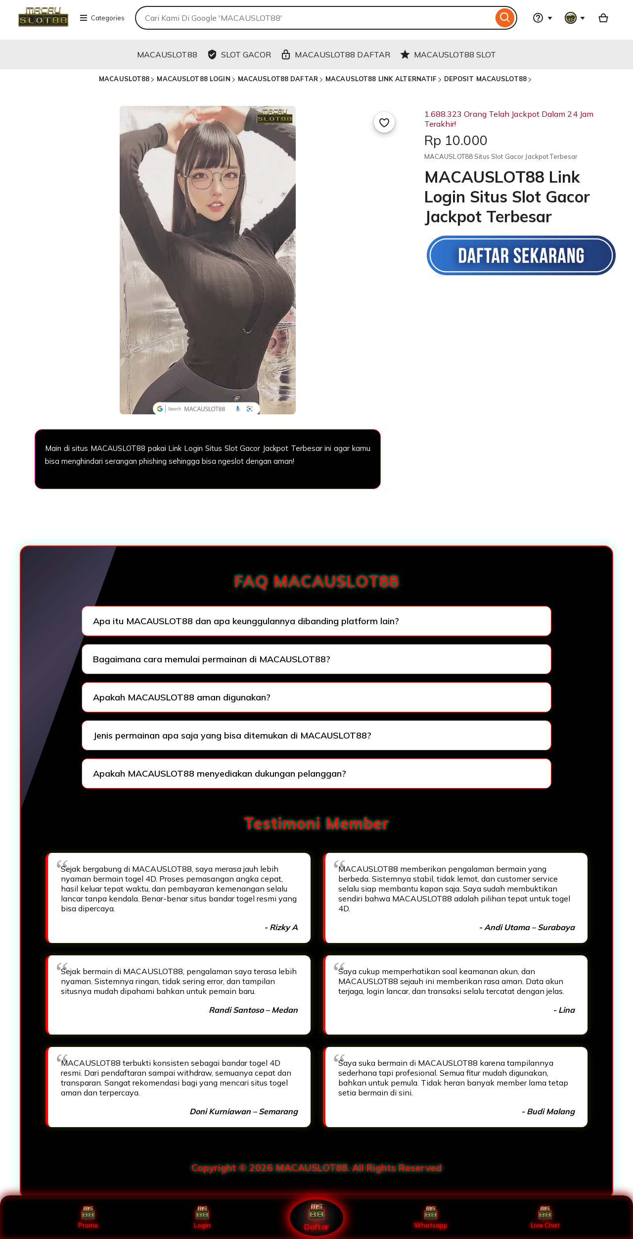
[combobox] (314, 18)
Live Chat (545, 1217)
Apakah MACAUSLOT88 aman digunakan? (182, 697)
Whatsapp (431, 1217)
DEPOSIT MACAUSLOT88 (485, 79)
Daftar (316, 1217)
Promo (88, 1217)
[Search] (505, 18)
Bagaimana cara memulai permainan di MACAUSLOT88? (211, 659)
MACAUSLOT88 (124, 79)
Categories (102, 17)
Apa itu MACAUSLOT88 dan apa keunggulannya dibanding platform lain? (246, 621)
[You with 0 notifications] (575, 18)
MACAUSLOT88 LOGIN (193, 79)
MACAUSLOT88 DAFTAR (278, 79)
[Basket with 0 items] (603, 18)
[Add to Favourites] (384, 122)
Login (202, 1217)
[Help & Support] (542, 18)
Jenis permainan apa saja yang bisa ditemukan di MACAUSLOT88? (232, 735)
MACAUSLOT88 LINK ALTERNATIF (381, 79)
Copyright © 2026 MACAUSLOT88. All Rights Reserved (316, 1168)
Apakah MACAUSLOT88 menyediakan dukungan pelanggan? (219, 773)
